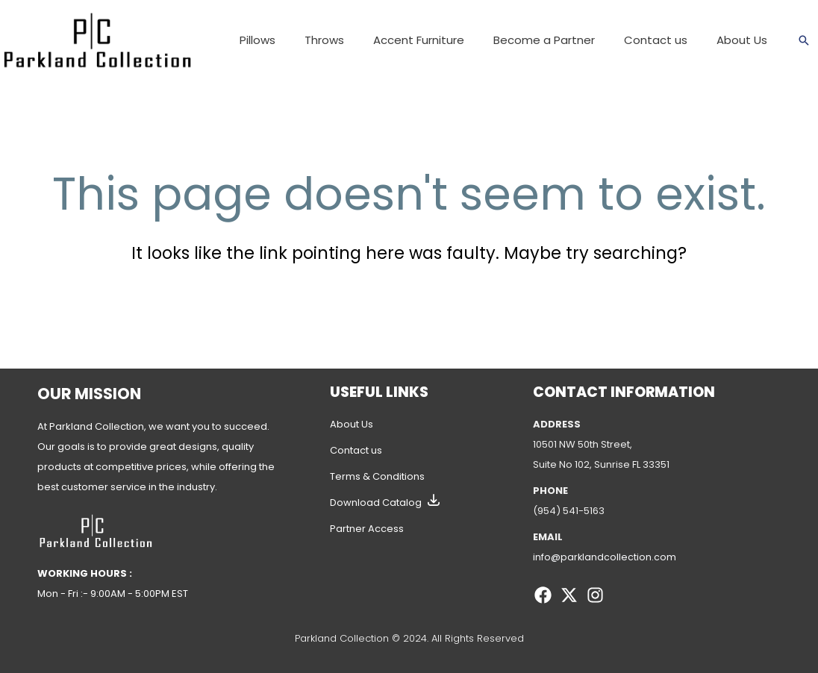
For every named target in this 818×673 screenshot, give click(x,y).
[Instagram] (595, 595)
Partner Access (367, 529)
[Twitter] (569, 595)
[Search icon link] (804, 40)
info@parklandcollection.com (605, 557)
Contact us (356, 450)
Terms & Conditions (377, 476)
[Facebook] (543, 595)
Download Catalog (376, 502)
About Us (351, 424)
